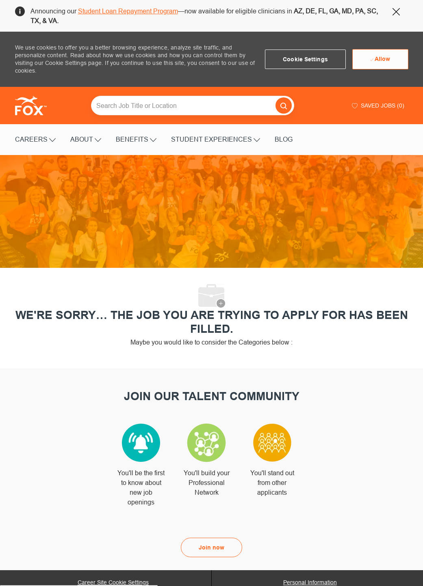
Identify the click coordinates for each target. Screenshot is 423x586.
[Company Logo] (35, 105)
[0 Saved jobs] (377, 105)
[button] (305, 59)
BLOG (284, 139)
